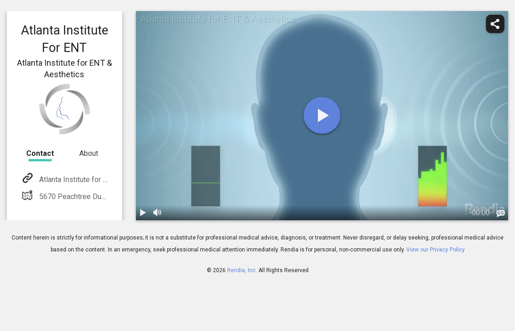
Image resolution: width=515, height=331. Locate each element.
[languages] (500, 213)
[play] (322, 115)
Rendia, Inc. (242, 270)
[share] (495, 24)
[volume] (158, 212)
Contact (40, 153)
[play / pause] (143, 212)
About (88, 153)
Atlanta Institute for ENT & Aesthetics (98, 179)
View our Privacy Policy (435, 249)
